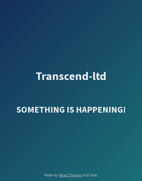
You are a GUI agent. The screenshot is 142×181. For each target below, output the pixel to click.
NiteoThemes (70, 175)
